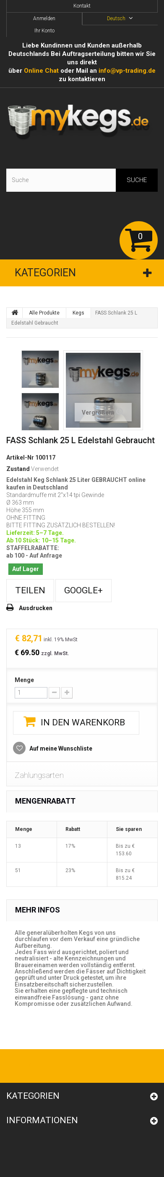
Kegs (78, 313)
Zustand (18, 469)
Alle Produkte (44, 313)
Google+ (83, 590)
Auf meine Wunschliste (60, 748)
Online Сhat (41, 70)
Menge (24, 680)
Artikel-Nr (20, 457)
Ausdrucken (35, 608)
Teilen (30, 590)
